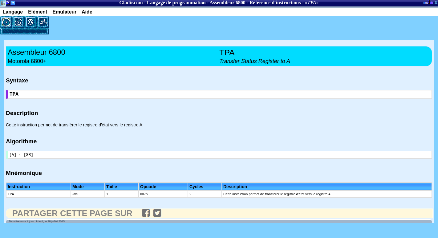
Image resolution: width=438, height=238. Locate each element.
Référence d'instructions (275, 2)
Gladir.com (131, 2)
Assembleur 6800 (227, 2)
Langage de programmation (176, 2)
